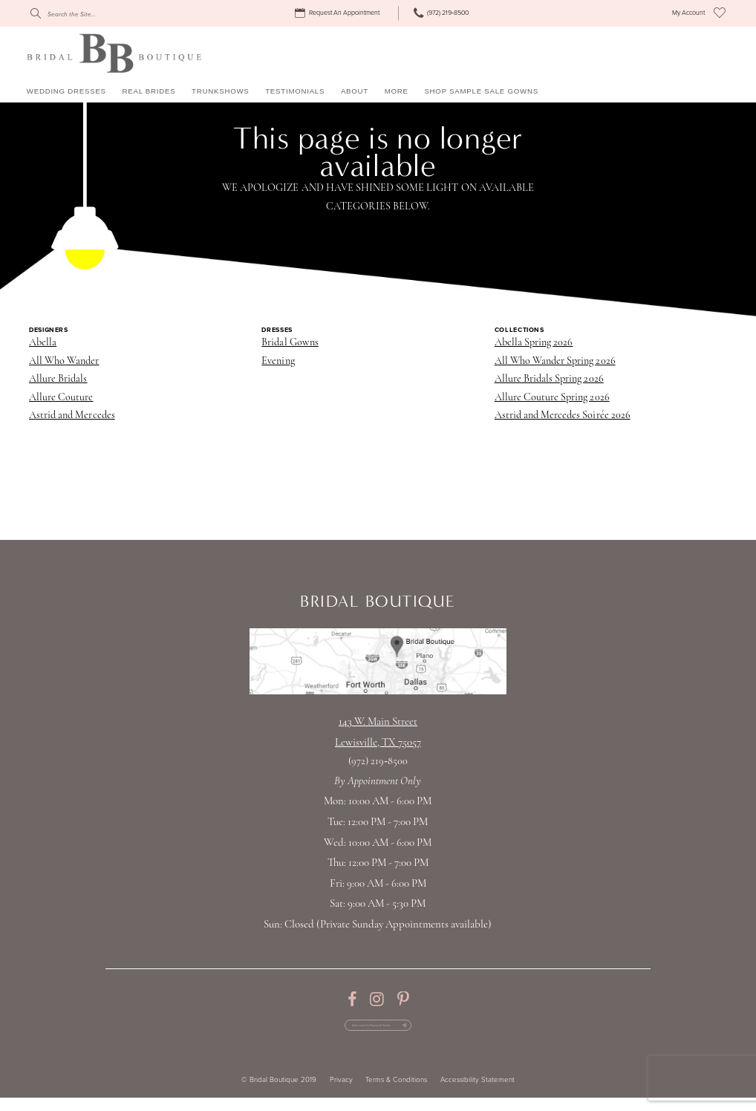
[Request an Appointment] (339, 13)
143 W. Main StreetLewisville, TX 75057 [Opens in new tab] (378, 733)
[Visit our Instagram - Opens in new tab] (377, 999)
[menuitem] (339, 13)
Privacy (341, 1093)
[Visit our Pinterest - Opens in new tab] (402, 999)
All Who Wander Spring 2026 (555, 361)
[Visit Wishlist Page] (719, 13)
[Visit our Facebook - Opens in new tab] (352, 999)
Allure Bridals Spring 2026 (549, 379)
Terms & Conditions (396, 1093)
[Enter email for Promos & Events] (378, 1032)
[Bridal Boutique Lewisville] (114, 52)
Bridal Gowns (289, 342)
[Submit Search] (35, 13)
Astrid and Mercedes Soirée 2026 (562, 415)
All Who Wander (64, 361)
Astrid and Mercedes (72, 415)
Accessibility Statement (477, 1093)
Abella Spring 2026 (534, 342)
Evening (277, 361)
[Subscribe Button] (437, 1032)
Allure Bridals (58, 379)
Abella (42, 342)
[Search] (97, 13)
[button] (688, 13)
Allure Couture (61, 397)
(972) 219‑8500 (378, 761)
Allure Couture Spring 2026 (552, 397)
